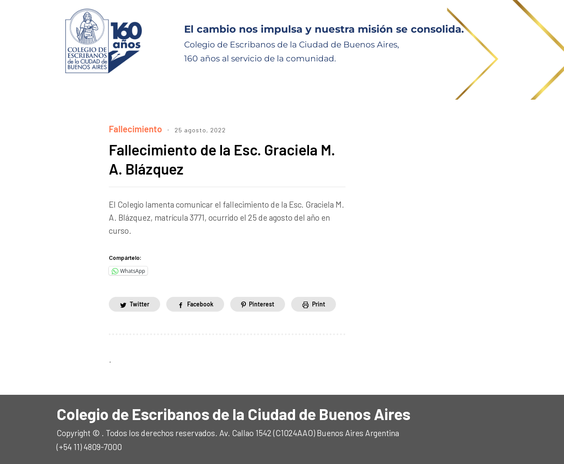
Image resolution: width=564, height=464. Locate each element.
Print (318, 302)
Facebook (200, 302)
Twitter (139, 302)
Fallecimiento (133, 128)
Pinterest (261, 302)
